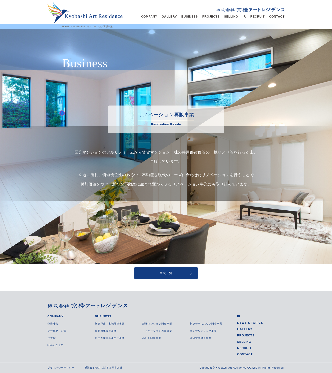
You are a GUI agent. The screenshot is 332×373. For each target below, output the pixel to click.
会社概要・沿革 (56, 330)
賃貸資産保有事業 (200, 337)
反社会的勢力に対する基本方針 (103, 367)
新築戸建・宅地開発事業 (110, 323)
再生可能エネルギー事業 (110, 337)
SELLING (231, 16)
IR (244, 16)
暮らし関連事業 (151, 337)
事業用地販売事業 (105, 330)
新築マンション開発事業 (157, 323)
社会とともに (55, 345)
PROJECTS (211, 16)
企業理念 (52, 323)
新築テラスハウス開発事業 (206, 323)
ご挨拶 (51, 337)
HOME (65, 26)
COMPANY (149, 16)
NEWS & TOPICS (250, 322)
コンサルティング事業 (203, 330)
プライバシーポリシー (61, 367)
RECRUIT (257, 16)
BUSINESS (189, 16)
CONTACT (277, 16)
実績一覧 (166, 273)
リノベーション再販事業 (157, 330)
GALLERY (169, 16)
